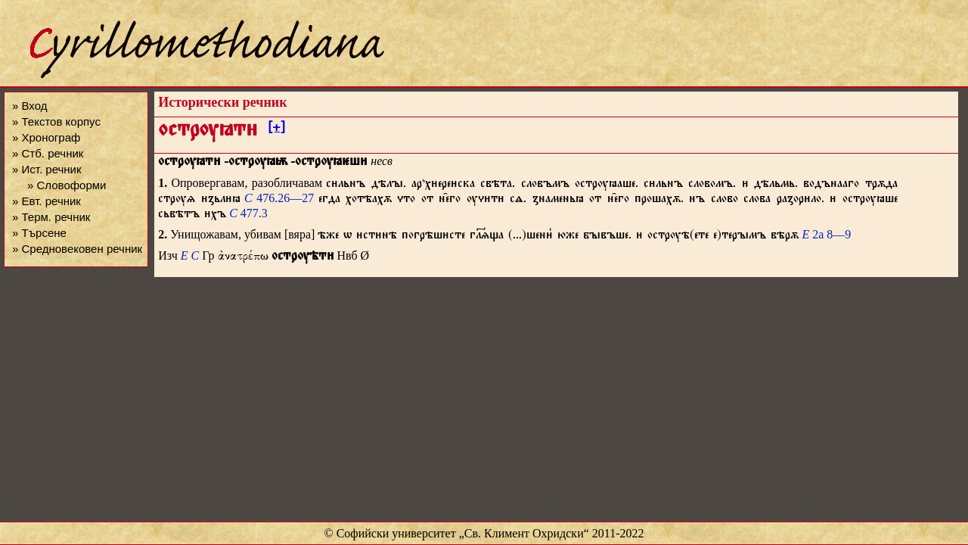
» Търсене (39, 232)
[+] (276, 129)
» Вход (29, 105)
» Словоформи (66, 185)
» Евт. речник (46, 201)
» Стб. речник (47, 153)
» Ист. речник (47, 169)
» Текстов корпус (56, 121)
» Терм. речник (51, 216)
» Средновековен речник (77, 248)
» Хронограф (46, 137)
